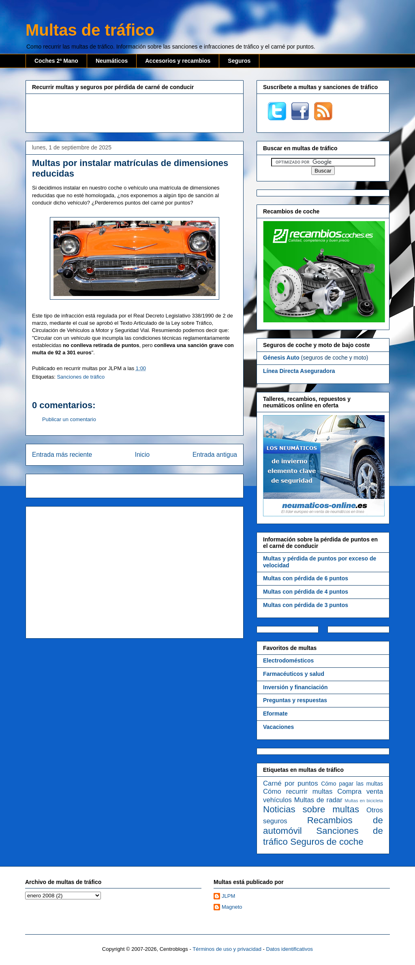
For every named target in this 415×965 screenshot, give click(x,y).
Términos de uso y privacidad (227, 949)
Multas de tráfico (90, 30)
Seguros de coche (327, 842)
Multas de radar (318, 800)
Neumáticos (112, 61)
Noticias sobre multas (311, 809)
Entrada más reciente (62, 454)
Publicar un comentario (69, 419)
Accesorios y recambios (177, 61)
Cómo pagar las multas (352, 783)
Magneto (232, 907)
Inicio (142, 454)
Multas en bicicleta (364, 800)
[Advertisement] (134, 112)
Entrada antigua (215, 454)
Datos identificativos (289, 949)
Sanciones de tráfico (81, 377)
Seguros (239, 61)
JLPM (228, 896)
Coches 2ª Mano (56, 61)
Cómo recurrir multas (297, 791)
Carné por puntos (290, 783)
